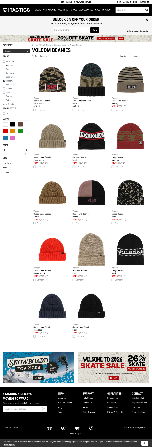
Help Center (88, 398)
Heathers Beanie (91, 253)
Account (127, 2)
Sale (97, 10)
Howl (8, 92)
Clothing (63, 10)
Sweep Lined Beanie (52, 140)
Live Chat (136, 407)
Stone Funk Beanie (130, 83)
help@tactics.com (139, 403)
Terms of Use (127, 428)
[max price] (26, 154)
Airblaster (10, 85)
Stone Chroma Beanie (91, 83)
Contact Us (87, 403)
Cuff (6, 113)
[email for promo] (71, 30)
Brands (106, 10)
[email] (25, 409)
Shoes (74, 10)
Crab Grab (10, 77)
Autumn (9, 65)
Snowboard (49, 10)
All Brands (10, 61)
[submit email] (43, 408)
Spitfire (9, 100)
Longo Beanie (130, 140)
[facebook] (91, 428)
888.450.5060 (138, 398)
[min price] (7, 154)
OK (144, 443)
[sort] (139, 56)
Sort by (123, 56)
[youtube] (77, 428)
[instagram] (49, 428)
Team (60, 412)
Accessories (86, 10)
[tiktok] (63, 428)
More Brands (9, 104)
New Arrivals (8, 163)
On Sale (6, 172)
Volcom (8, 81)
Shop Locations (138, 412)
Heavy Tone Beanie (52, 83)
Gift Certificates (65, 403)
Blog (60, 407)
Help (135, 2)
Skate (38, 10)
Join (95, 30)
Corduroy (10, 73)
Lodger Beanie (130, 253)
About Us (62, 398)
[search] (132, 10)
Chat (119, 2)
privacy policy (9, 444)
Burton (9, 96)
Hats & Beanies (46, 45)
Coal (8, 69)
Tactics (16, 10)
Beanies (16, 51)
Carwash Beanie (91, 140)
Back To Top (76, 434)
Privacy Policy (140, 428)
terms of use (128, 442)
